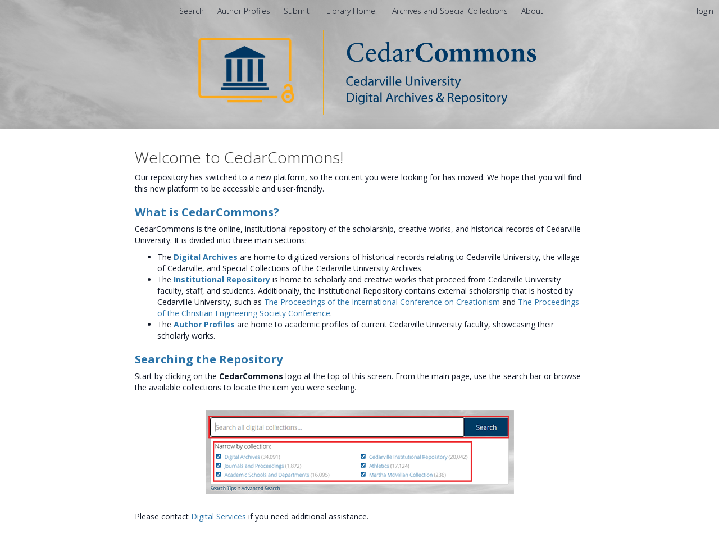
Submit (298, 11)
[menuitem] (532, 11)
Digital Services (218, 516)
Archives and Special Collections (451, 11)
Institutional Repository (222, 279)
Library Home (351, 11)
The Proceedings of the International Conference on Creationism (382, 302)
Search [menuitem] (191, 11)
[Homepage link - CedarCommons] (360, 71)
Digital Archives (206, 257)
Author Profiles (204, 324)
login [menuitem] (705, 11)
